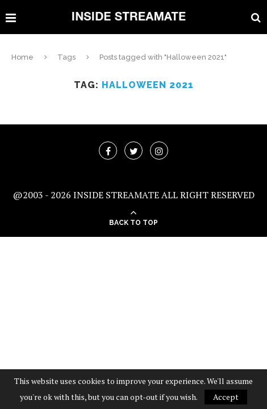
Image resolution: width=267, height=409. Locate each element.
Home (22, 57)
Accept (226, 396)
